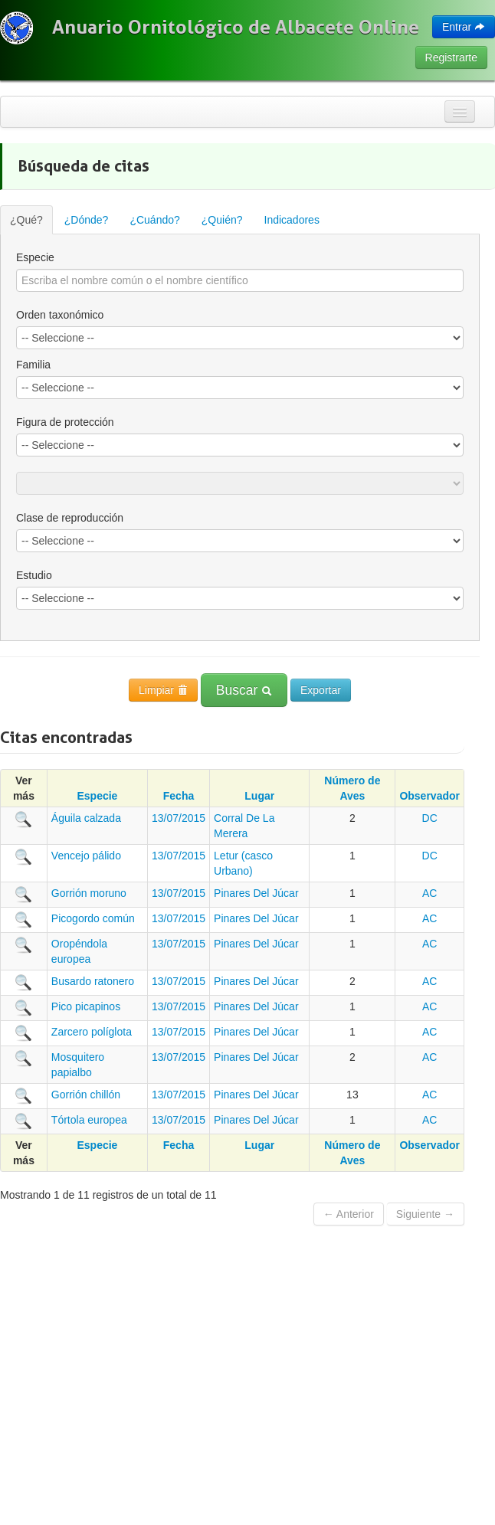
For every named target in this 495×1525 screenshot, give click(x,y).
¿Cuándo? (154, 220)
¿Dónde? (86, 220)
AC (429, 893)
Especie (35, 257)
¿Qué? (26, 220)
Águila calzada (86, 818)
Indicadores (292, 220)
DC (430, 818)
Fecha (178, 796)
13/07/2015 (178, 818)
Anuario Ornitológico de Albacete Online (235, 26)
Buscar (244, 690)
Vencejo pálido (86, 855)
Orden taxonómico (59, 315)
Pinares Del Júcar (256, 893)
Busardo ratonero (92, 981)
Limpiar (163, 690)
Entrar (463, 27)
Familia (33, 364)
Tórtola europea (89, 1120)
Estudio (34, 575)
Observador (429, 796)
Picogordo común (93, 918)
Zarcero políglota (91, 1032)
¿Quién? (222, 220)
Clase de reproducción (69, 518)
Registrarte (451, 57)
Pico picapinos (85, 1006)
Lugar (259, 796)
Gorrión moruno (88, 893)
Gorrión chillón (85, 1094)
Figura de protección (65, 422)
